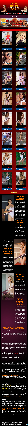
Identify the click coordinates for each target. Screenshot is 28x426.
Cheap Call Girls (16, 416)
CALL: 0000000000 (14, 25)
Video (8, 414)
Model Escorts (16, 411)
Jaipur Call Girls (6, 154)
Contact (24, 13)
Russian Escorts (16, 414)
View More (14, 88)
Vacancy (20, 13)
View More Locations (23, 417)
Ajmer (21, 410)
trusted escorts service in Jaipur (16, 337)
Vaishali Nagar (22, 416)
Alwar (21, 411)
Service (7, 13)
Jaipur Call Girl (16, 249)
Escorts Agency (16, 413)
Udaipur (22, 415)
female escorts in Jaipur (7, 316)
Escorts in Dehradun (10, 419)
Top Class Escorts (16, 415)
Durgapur (22, 413)
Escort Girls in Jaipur (5, 393)
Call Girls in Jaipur (9, 227)
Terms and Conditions (6, 424)
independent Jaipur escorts (10, 257)
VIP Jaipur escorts (23, 296)
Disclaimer (15, 424)
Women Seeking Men (17, 412)
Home (4, 13)
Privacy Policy (11, 424)
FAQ (2, 424)
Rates (17, 13)
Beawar (22, 412)
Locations (14, 13)
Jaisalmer (22, 414)
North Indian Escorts (17, 417)
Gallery (10, 13)
